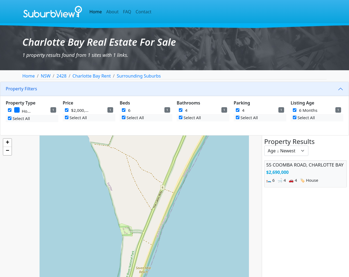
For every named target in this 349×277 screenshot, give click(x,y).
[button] (7, 143)
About (112, 12)
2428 (61, 76)
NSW (45, 76)
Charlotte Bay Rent (92, 76)
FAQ (127, 12)
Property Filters (21, 89)
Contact (143, 12)
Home (95, 12)
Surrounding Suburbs (139, 76)
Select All (19, 118)
